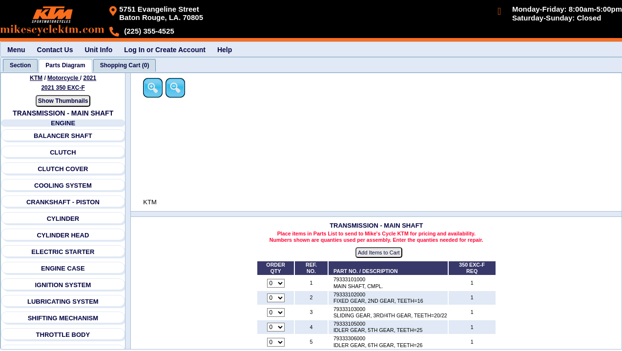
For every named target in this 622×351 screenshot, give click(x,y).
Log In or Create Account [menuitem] (165, 50)
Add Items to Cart (380, 253)
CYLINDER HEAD (63, 235)
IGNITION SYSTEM (63, 285)
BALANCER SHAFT (63, 135)
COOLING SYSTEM (63, 185)
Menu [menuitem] (16, 50)
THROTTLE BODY (63, 334)
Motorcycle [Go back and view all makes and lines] (63, 78)
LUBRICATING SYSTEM (63, 301)
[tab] (20, 65)
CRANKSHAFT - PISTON (63, 202)
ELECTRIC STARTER (63, 251)
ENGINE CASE (63, 268)
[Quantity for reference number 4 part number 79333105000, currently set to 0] (276, 327)
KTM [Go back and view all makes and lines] (36, 78)
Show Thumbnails (63, 101)
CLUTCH (63, 152)
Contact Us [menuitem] (55, 50)
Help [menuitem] (224, 50)
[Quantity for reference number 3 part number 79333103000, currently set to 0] (276, 313)
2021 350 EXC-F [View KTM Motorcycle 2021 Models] (63, 87)
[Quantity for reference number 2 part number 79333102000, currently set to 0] (276, 297)
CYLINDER (63, 218)
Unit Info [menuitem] (98, 50)
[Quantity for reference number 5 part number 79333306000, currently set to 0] (276, 342)
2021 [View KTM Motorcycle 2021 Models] (90, 78)
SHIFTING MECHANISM (63, 318)
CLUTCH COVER (63, 169)
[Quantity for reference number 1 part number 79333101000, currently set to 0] (276, 283)
